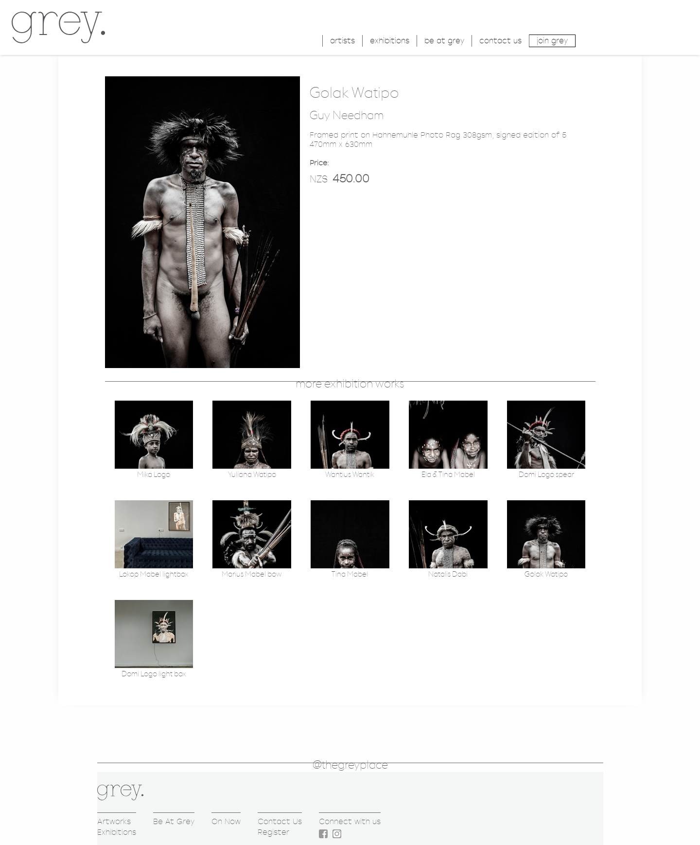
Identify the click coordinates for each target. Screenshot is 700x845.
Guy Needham (347, 115)
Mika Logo (153, 474)
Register (273, 832)
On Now (226, 821)
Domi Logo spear (546, 474)
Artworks (114, 821)
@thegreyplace (350, 765)
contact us (500, 40)
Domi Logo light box (154, 674)
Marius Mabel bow (252, 574)
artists (342, 40)
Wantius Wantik (349, 474)
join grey (552, 40)
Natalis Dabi (448, 574)
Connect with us (350, 821)
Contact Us (280, 821)
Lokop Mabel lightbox (154, 574)
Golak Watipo (546, 574)
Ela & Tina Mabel (448, 474)
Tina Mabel (350, 574)
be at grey (444, 40)
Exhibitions (116, 832)
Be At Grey (173, 821)
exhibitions (389, 40)
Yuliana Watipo (252, 474)
